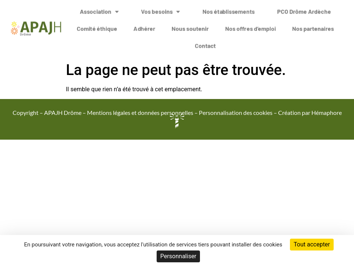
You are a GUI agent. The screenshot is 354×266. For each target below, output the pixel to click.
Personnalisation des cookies (236, 112)
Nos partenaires (313, 25)
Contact (205, 42)
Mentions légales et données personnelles (140, 112)
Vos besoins (160, 9)
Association (99, 9)
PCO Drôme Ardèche (304, 8)
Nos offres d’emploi (250, 25)
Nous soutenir (189, 25)
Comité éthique (97, 25)
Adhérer (144, 25)
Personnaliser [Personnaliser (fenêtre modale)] (178, 256)
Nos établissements (229, 8)
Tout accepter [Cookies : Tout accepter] (312, 244)
